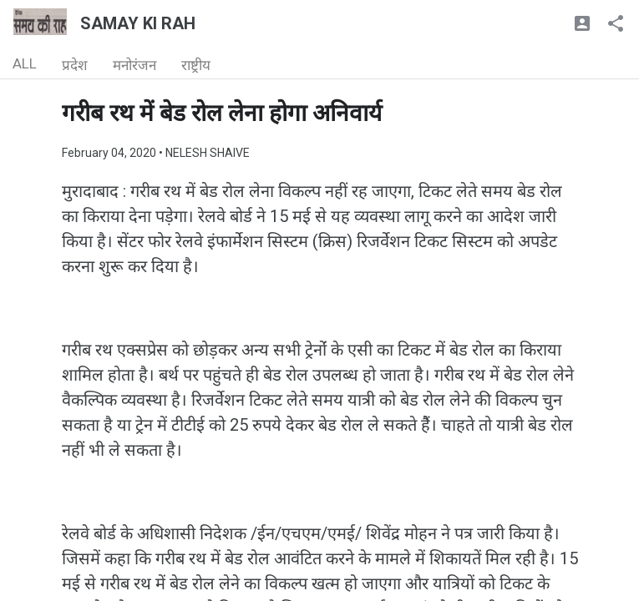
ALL (25, 63)
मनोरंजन (134, 65)
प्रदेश (75, 65)
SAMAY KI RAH (137, 23)
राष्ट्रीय (195, 65)
